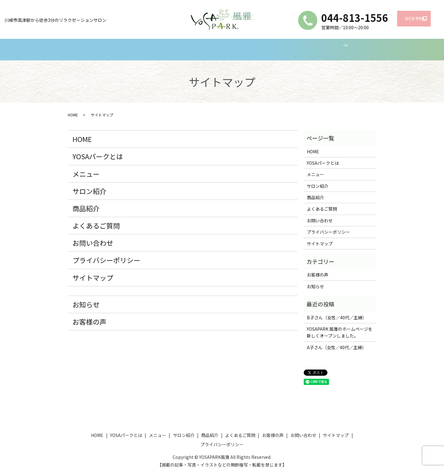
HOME (87, 46)
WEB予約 (401, 20)
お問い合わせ (337, 46)
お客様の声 (300, 46)
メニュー (160, 46)
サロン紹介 (192, 46)
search (362, 46)
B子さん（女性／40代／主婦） (337, 312)
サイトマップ (92, 272)
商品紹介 (224, 46)
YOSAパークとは (122, 46)
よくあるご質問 (261, 46)
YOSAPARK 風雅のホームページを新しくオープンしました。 (339, 326)
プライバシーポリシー (106, 254)
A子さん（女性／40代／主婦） (336, 341)
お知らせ (86, 298)
